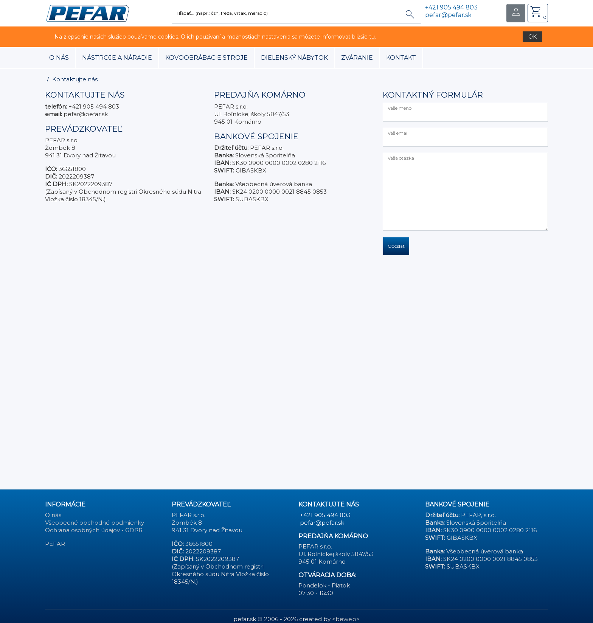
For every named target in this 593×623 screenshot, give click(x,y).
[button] (87, 12)
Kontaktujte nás (75, 79)
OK (532, 36)
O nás (59, 57)
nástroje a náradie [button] (117, 57)
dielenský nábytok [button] (294, 57)
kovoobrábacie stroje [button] (206, 57)
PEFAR (55, 543)
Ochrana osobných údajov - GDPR (94, 530)
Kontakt (401, 57)
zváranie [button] (357, 57)
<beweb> (346, 619)
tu (372, 36)
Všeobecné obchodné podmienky (94, 522)
